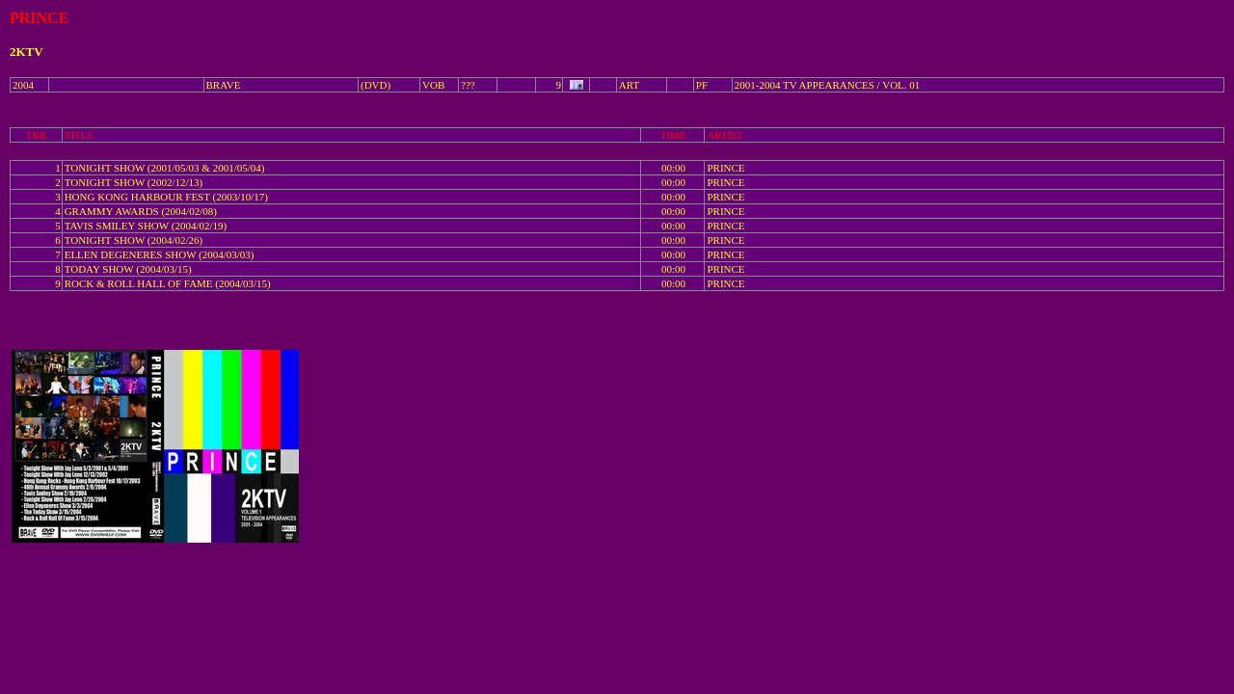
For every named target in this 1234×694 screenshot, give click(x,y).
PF (702, 85)
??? (468, 85)
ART (629, 85)
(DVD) (375, 85)
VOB (433, 85)
